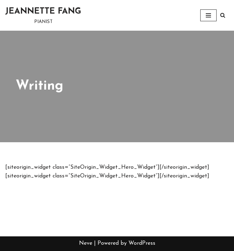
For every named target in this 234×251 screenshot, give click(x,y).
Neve (85, 243)
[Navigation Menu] (208, 15)
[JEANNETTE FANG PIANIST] (43, 15)
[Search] (222, 15)
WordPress (141, 243)
